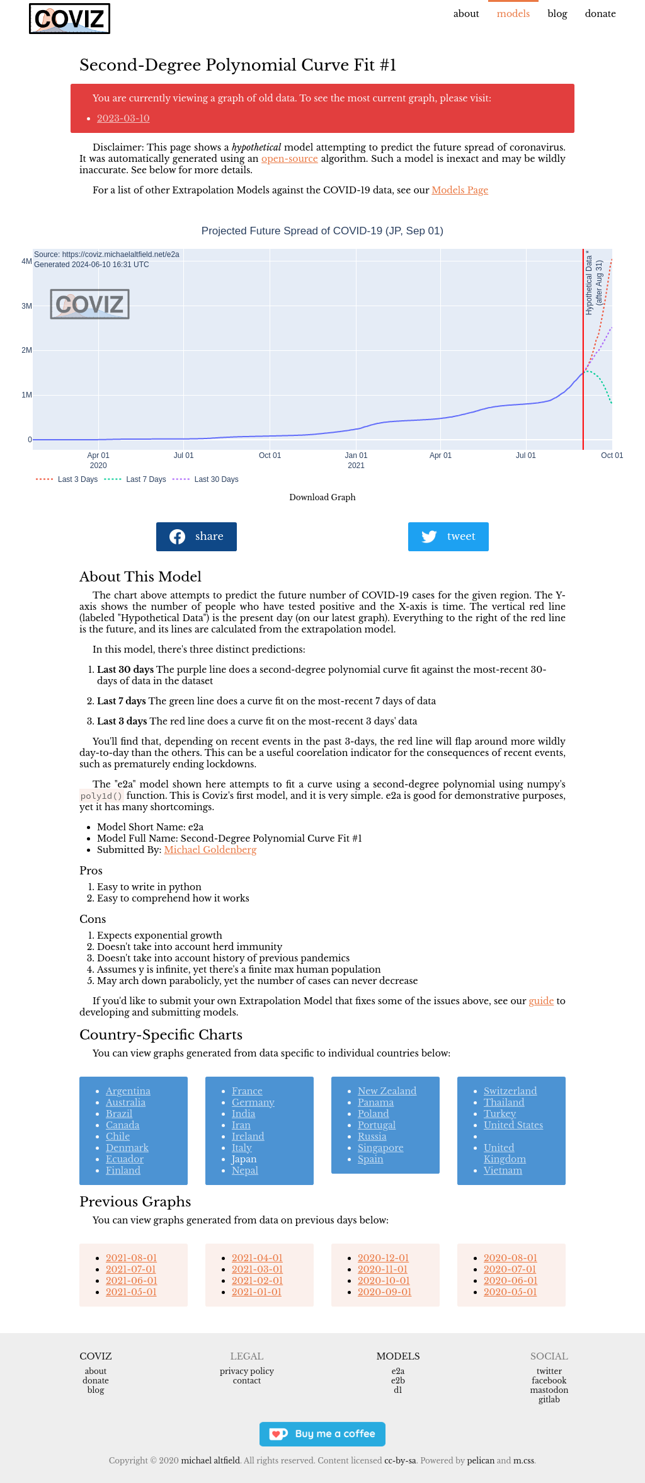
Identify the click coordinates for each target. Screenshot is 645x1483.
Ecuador (125, 1159)
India (243, 1113)
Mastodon (549, 1390)
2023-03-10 (123, 118)
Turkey (500, 1113)
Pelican (480, 1460)
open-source (289, 158)
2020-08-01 (510, 1258)
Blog (557, 14)
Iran (241, 1125)
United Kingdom (505, 1153)
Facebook (549, 1380)
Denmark (127, 1148)
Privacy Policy (247, 1371)
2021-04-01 (257, 1258)
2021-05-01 (131, 1292)
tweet (448, 537)
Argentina (128, 1091)
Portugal (377, 1125)
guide (541, 1001)
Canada (123, 1125)
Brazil (119, 1113)
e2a (398, 1371)
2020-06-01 (510, 1280)
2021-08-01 (131, 1258)
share (196, 537)
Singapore (381, 1148)
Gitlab (549, 1399)
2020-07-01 (510, 1269)
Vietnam (503, 1170)
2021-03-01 (257, 1269)
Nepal (245, 1170)
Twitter (549, 1371)
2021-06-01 (131, 1280)
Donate (600, 14)
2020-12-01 (383, 1258)
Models (513, 14)
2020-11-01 (383, 1269)
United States (514, 1125)
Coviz (95, 1356)
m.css (523, 1460)
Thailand (504, 1102)
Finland (123, 1170)
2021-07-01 (131, 1269)
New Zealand (387, 1091)
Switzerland (510, 1091)
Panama (376, 1102)
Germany (253, 1102)
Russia (372, 1136)
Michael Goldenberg (210, 850)
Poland (373, 1113)
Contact (247, 1380)
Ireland (248, 1136)
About (466, 14)
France (247, 1091)
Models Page (459, 190)
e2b (398, 1380)
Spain (371, 1159)
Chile (118, 1136)
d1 (398, 1390)
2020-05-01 (510, 1292)
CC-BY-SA (400, 1460)
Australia (126, 1102)
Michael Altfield (210, 1460)
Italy (242, 1148)
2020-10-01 (384, 1280)
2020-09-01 (384, 1292)
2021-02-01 (257, 1280)
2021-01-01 (257, 1292)
